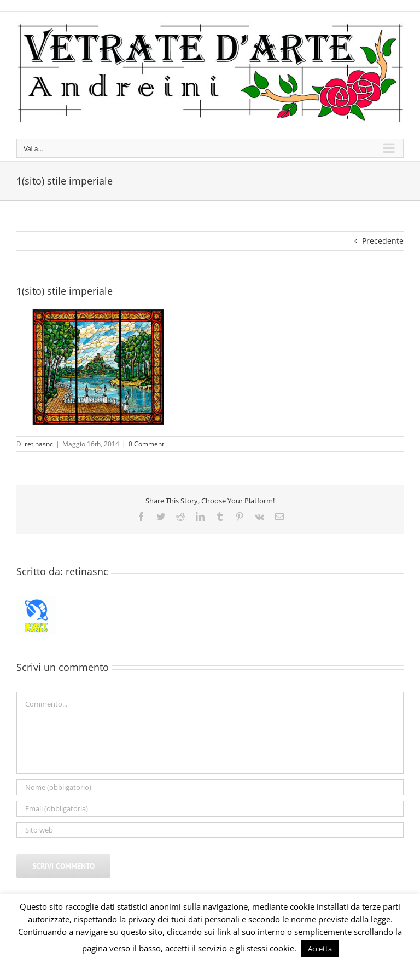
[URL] (210, 830)
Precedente (383, 241)
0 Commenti (147, 444)
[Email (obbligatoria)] (210, 809)
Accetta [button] (320, 949)
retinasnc (39, 444)
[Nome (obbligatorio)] (210, 787)
